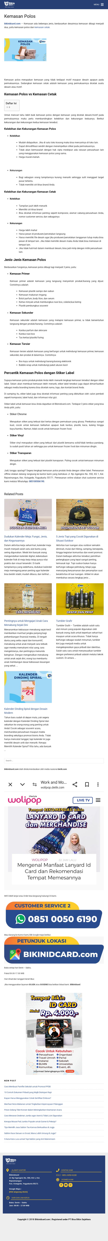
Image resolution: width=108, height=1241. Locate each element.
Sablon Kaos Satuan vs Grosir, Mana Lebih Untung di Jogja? (30, 1133)
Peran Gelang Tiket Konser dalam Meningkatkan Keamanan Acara (33, 1110)
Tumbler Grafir (64, 620)
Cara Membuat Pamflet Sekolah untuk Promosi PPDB (27, 1086)
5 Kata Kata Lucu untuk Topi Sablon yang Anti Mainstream (29, 1139)
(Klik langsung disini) (18, 1192)
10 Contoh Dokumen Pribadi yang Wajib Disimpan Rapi (28, 1092)
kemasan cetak (42, 27)
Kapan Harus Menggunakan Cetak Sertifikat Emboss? (27, 1098)
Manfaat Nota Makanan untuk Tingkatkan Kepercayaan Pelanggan (33, 1104)
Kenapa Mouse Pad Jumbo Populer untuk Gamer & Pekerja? (30, 1121)
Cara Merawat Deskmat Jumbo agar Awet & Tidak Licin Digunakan (33, 1116)
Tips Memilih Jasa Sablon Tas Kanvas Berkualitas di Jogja (29, 1127)
